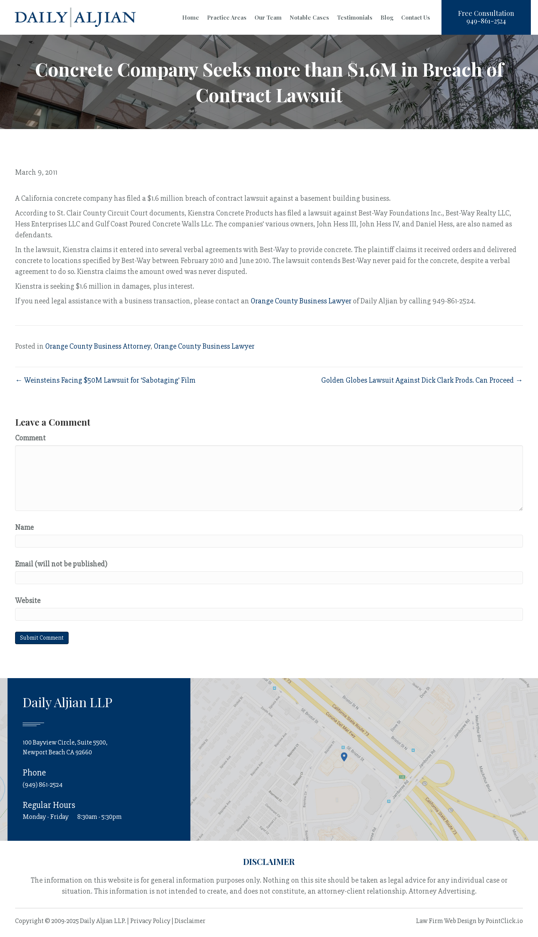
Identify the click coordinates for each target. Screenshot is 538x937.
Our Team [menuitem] (268, 17)
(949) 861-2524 (43, 784)
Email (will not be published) (61, 564)
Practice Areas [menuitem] (227, 17)
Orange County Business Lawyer (301, 301)
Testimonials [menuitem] (354, 17)
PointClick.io (504, 921)
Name (24, 527)
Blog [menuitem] (386, 17)
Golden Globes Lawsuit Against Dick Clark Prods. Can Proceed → (422, 380)
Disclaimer (190, 921)
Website (27, 600)
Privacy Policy (150, 921)
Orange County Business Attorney (97, 346)
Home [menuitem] (190, 17)
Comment (30, 438)
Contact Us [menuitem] (415, 17)
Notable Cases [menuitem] (309, 17)
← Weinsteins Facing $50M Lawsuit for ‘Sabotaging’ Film (105, 380)
